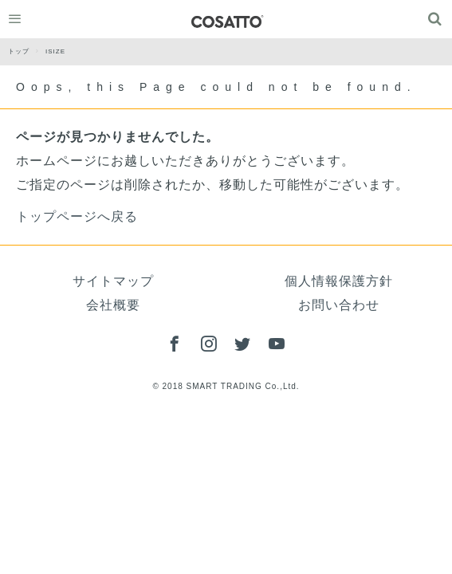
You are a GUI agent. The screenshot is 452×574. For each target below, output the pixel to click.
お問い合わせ (338, 305)
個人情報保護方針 (339, 281)
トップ (26, 51)
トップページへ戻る (77, 216)
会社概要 (113, 305)
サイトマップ (113, 281)
